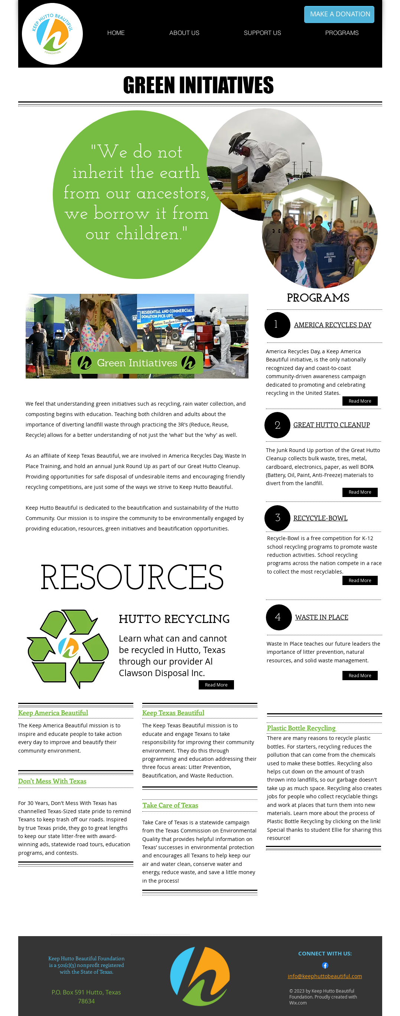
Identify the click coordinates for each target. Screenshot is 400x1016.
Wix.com (298, 1003)
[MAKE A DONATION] (340, 14)
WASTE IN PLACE (321, 617)
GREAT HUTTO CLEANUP (331, 424)
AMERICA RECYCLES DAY (332, 324)
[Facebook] (325, 965)
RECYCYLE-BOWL (320, 517)
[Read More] (216, 684)
